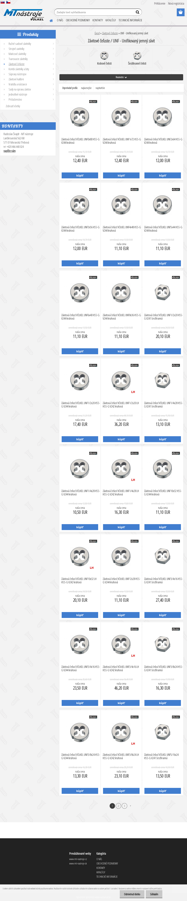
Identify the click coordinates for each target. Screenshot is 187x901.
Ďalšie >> (130, 805)
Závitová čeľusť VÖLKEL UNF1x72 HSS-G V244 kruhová (122, 141)
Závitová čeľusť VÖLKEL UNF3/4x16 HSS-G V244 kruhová (80, 668)
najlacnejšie (86, 88)
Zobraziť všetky (13, 106)
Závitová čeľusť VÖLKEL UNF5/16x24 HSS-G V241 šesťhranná (161, 756)
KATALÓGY (111, 20)
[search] (138, 13)
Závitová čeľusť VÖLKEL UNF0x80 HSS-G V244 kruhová (80, 141)
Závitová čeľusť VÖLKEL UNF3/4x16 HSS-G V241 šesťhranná (163, 580)
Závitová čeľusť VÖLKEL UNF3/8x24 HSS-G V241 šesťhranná (163, 668)
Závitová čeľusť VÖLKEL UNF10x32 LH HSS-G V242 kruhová (78, 580)
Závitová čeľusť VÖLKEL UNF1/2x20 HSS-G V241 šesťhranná (163, 316)
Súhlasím (154, 894)
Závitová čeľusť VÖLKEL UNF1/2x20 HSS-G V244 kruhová (80, 404)
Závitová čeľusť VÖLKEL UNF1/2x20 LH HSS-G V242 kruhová (121, 404)
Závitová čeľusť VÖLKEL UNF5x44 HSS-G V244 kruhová (163, 228)
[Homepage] (49, 20)
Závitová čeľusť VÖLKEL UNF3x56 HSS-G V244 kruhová (80, 228)
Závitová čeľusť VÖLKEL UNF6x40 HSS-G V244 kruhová (80, 316)
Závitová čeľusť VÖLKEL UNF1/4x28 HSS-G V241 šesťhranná (163, 404)
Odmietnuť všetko (132, 894)
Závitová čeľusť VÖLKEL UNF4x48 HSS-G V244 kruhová (122, 228)
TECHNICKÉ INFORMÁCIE (130, 20)
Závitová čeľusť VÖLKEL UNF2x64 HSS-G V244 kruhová (163, 141)
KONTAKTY (98, 20)
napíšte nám (10, 151)
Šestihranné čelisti (137, 58)
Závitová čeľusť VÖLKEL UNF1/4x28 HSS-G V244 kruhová (80, 492)
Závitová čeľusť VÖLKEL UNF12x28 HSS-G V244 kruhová (121, 580)
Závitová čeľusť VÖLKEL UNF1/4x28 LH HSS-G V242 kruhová (121, 492)
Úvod (97, 33)
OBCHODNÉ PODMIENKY (78, 20)
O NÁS (60, 20)
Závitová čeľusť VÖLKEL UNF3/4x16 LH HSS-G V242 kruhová (121, 668)
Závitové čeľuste (110, 33)
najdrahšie (100, 88)
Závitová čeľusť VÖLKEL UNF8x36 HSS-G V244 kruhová (122, 316)
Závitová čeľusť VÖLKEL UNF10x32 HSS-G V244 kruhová (163, 492)
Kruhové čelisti (104, 58)
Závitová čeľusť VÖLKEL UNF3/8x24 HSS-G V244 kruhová (80, 756)
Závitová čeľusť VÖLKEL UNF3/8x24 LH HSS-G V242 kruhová (121, 756)
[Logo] (23, 12)
